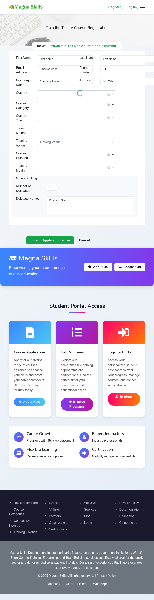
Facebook (53, 584)
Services (87, 509)
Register (116, 7)
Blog (84, 516)
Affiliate (51, 509)
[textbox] (76, 93)
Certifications (55, 529)
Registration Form (24, 502)
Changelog (124, 516)
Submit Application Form (50, 240)
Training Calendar (23, 532)
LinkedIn (83, 584)
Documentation (127, 509)
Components (126, 522)
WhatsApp (100, 584)
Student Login (124, 399)
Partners (52, 516)
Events (51, 502)
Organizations (56, 522)
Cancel (84, 240)
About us (87, 502)
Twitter (68, 584)
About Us (98, 267)
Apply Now (29, 401)
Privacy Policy (127, 502)
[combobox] (76, 94)
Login (132, 7)
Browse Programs (77, 404)
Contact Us (129, 267)
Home (41, 46)
